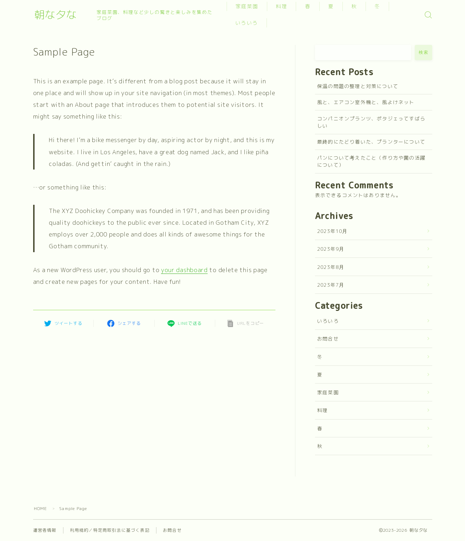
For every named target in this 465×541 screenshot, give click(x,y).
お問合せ (328, 338)
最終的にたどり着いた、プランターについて (371, 141)
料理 (283, 6)
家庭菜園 (248, 6)
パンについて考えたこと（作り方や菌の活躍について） (371, 161)
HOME (40, 508)
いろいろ (248, 22)
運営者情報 (45, 530)
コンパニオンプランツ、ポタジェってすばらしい (371, 122)
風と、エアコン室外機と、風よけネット (366, 102)
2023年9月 (330, 248)
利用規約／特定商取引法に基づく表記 (110, 530)
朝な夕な (61, 15)
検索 (423, 52)
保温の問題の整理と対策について (357, 86)
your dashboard (184, 270)
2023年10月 (332, 231)
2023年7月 (330, 284)
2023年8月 (330, 267)
